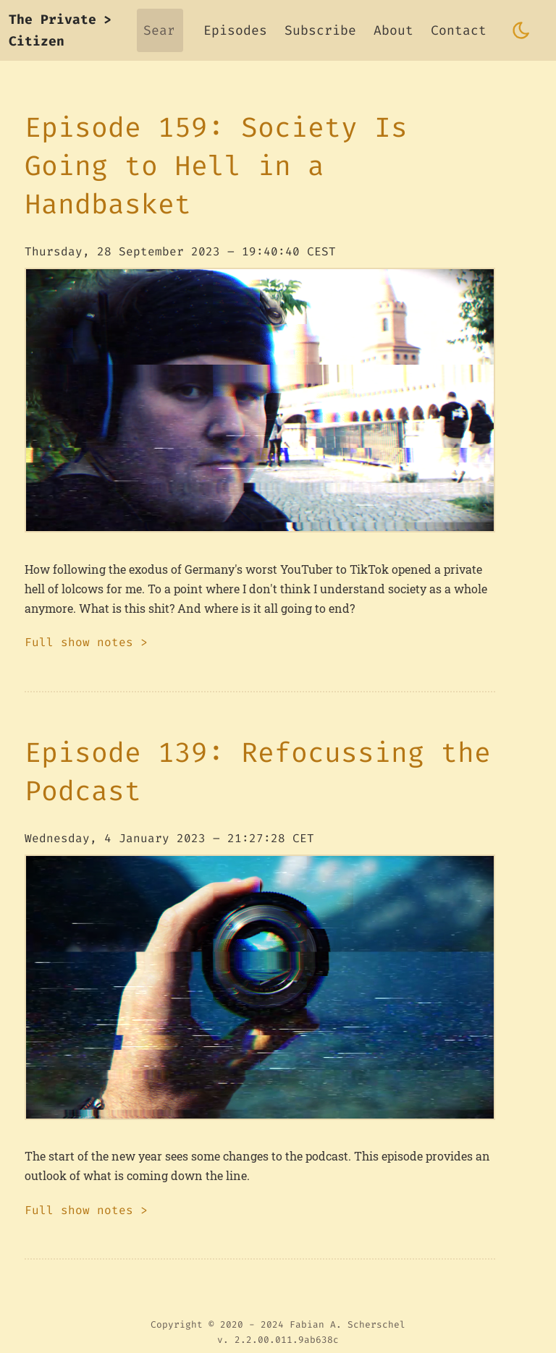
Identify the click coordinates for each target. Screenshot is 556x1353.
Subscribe (320, 30)
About (393, 30)
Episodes (235, 30)
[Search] (160, 30)
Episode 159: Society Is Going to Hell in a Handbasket (216, 165)
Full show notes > (86, 642)
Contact (458, 30)
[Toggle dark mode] (521, 30)
